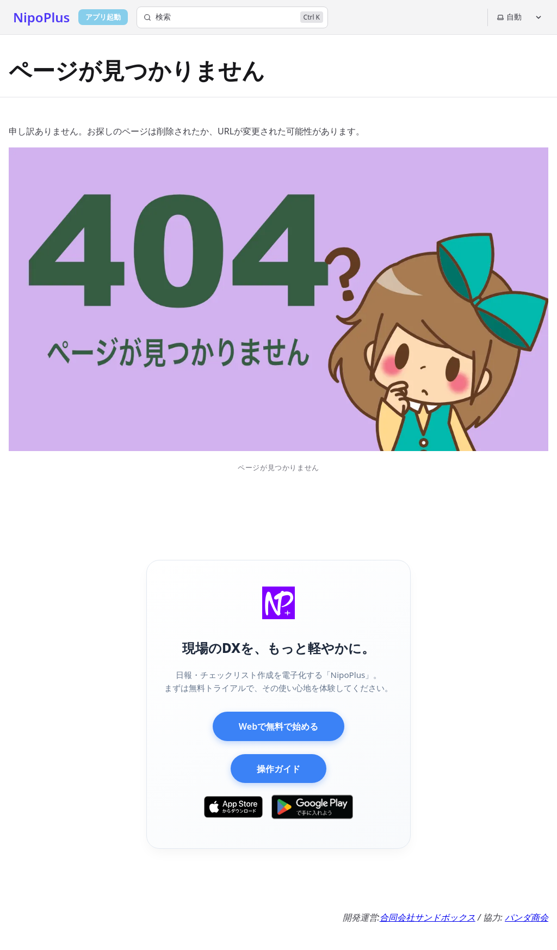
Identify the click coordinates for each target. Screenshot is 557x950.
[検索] (232, 17)
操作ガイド (278, 769)
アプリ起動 (103, 17)
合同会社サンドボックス (427, 917)
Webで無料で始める (278, 726)
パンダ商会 (526, 917)
